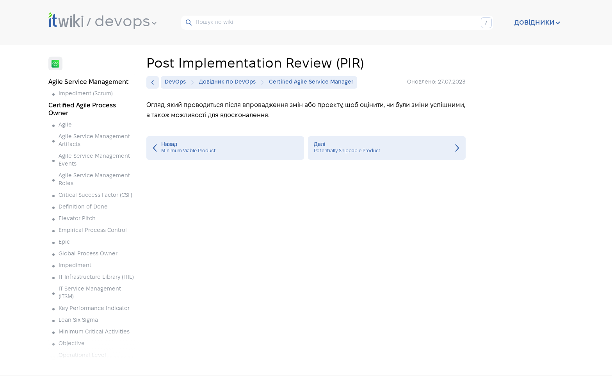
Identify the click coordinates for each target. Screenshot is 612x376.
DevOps (177, 82)
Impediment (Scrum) (86, 93)
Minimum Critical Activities (94, 332)
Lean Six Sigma (78, 320)
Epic (64, 242)
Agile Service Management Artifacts (94, 140)
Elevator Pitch (77, 218)
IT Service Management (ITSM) (90, 293)
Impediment (75, 265)
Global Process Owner (88, 254)
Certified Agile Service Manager (311, 82)
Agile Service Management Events (94, 160)
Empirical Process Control (93, 230)
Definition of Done (83, 207)
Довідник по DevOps (229, 82)
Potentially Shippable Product (387, 148)
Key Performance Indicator (94, 308)
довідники (537, 22)
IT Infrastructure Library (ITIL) (96, 277)
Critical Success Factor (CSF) (95, 195)
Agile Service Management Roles (94, 179)
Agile (65, 125)
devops (125, 22)
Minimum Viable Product (225, 148)
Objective (72, 343)
